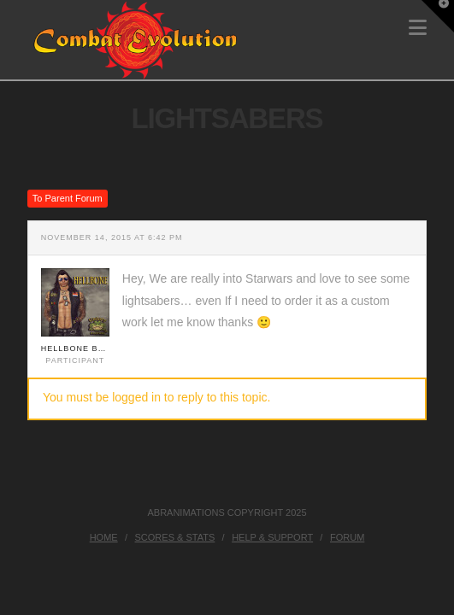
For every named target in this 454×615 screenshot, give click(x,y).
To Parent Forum (67, 198)
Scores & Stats (175, 537)
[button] (418, 27)
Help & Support (272, 537)
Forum (347, 537)
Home (104, 537)
